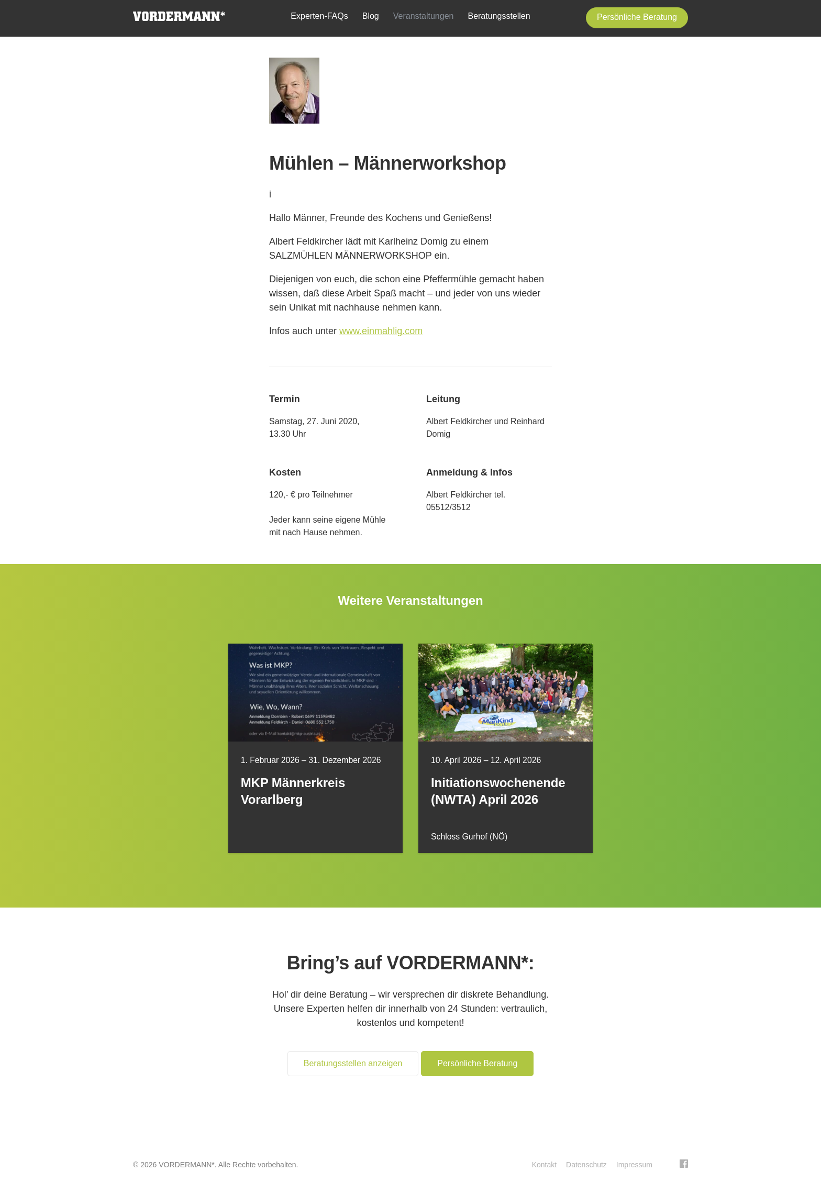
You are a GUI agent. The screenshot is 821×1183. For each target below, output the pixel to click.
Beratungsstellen (499, 16)
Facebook (684, 1163)
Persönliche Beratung (637, 17)
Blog (370, 16)
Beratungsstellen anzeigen (353, 1063)
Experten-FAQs (319, 16)
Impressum (634, 1164)
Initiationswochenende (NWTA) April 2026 (498, 791)
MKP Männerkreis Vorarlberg (293, 791)
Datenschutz (586, 1164)
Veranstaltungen (423, 16)
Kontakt (544, 1164)
